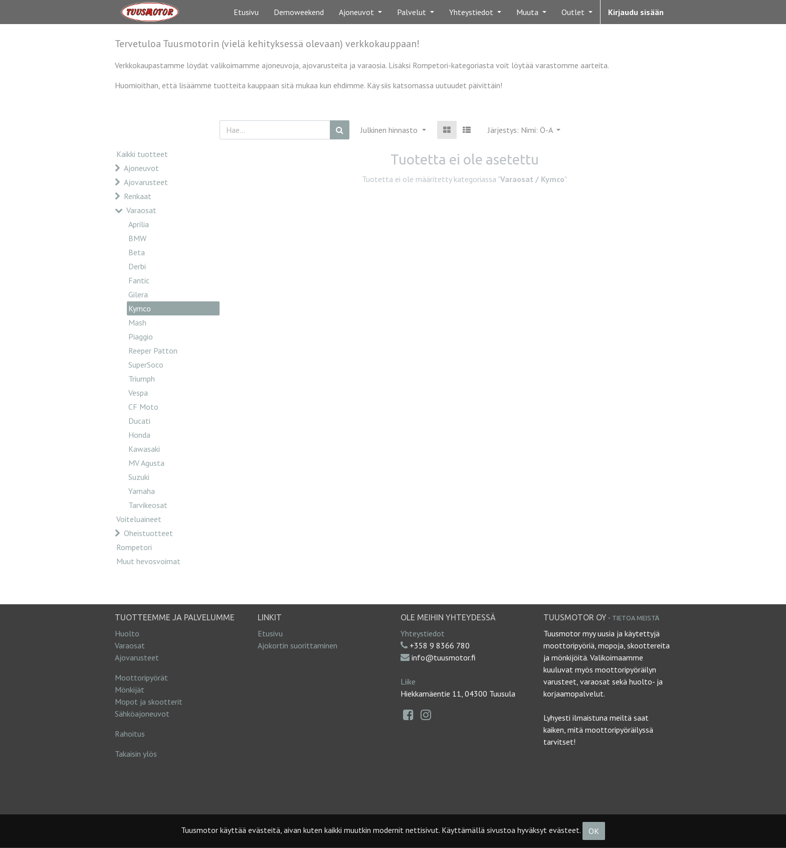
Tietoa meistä (635, 617)
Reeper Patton (152, 351)
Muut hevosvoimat (148, 561)
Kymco (139, 308)
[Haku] (339, 129)
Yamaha (141, 491)
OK (593, 831)
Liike (408, 681)
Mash (137, 322)
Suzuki (138, 477)
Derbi (137, 266)
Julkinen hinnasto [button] (390, 130)
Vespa (138, 393)
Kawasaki (144, 449)
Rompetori (134, 547)
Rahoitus (130, 734)
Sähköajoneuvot (142, 714)
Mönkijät (129, 690)
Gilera (138, 294)
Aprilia (138, 224)
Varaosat (141, 210)
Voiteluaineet (138, 519)
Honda (139, 435)
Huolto (127, 633)
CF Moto (143, 407)
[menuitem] (246, 12)
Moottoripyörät (141, 677)
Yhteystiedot (423, 633)
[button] (524, 130)
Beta (136, 252)
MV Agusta (146, 463)
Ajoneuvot (141, 168)
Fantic (138, 280)
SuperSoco (145, 365)
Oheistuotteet (148, 533)
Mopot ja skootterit (148, 702)
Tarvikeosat (147, 505)
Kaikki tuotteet (142, 154)
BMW (137, 238)
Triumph (141, 379)
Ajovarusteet (146, 182)
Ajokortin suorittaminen (297, 645)
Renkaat (137, 196)
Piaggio (140, 336)
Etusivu (270, 633)
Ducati (139, 421)
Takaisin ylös (136, 754)
